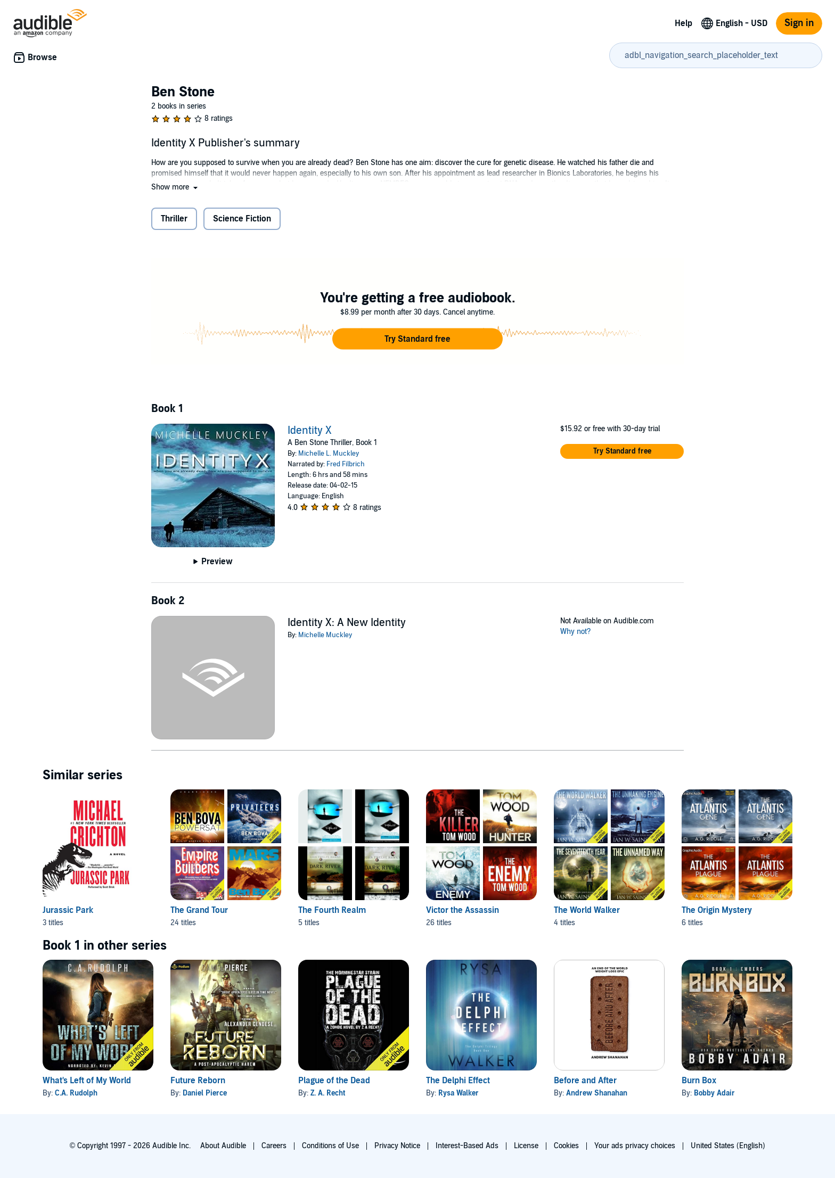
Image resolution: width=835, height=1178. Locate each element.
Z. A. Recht (327, 1093)
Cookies (566, 1145)
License (526, 1145)
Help (683, 23)
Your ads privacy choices (634, 1145)
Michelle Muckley (325, 635)
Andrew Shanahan (596, 1093)
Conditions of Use (330, 1145)
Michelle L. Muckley (328, 453)
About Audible (223, 1145)
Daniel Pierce (205, 1093)
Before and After (585, 1080)
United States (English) (728, 1145)
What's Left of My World (87, 1080)
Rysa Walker (458, 1093)
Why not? (575, 631)
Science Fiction (242, 218)
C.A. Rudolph (76, 1093)
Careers (273, 1145)
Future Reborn (197, 1080)
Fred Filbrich (345, 464)
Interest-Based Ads (467, 1145)
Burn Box (699, 1080)
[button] (175, 187)
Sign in (799, 23)
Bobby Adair (714, 1093)
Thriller (174, 218)
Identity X (310, 430)
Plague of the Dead (334, 1080)
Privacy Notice (397, 1145)
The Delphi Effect (458, 1080)
